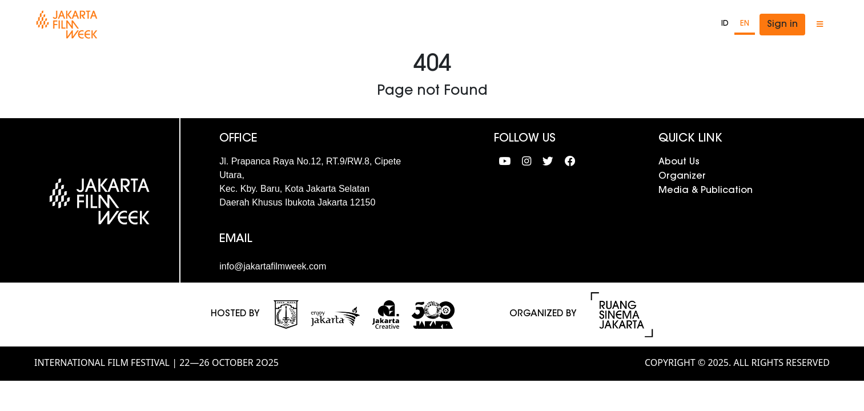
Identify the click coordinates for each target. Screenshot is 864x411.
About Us (679, 162)
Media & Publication (705, 190)
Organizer (682, 176)
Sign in (782, 24)
